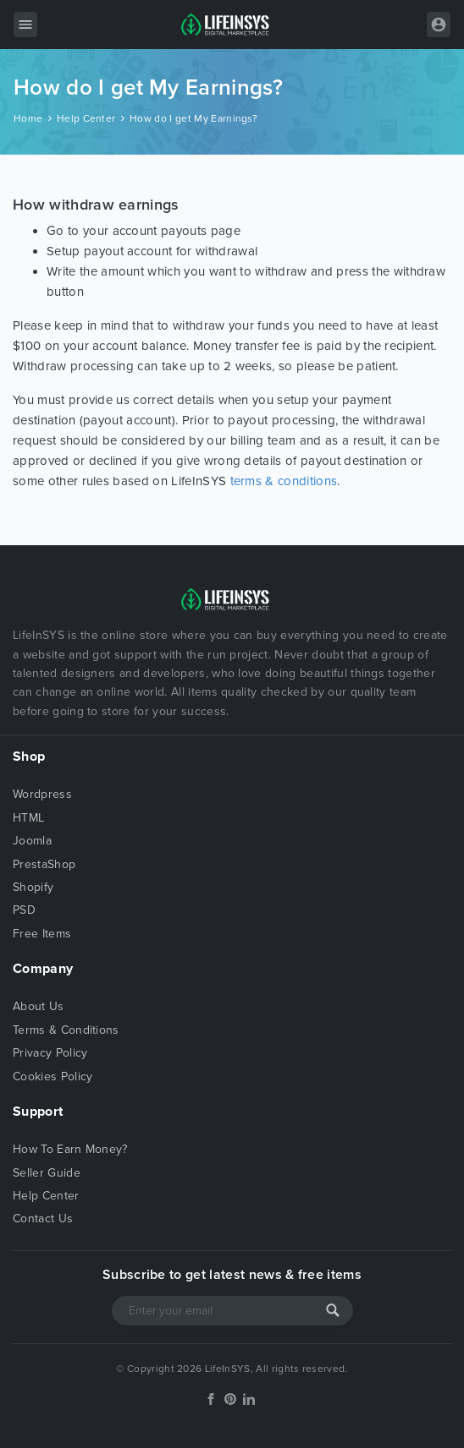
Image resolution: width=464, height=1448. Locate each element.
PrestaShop (44, 864)
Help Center (86, 118)
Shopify (33, 887)
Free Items (42, 933)
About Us (38, 1006)
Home (28, 118)
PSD (24, 910)
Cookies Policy (52, 1076)
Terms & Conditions (66, 1030)
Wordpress (42, 794)
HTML (28, 818)
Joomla (32, 840)
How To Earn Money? (70, 1149)
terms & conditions (284, 481)
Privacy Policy (50, 1053)
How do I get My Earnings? (193, 118)
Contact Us (43, 1218)
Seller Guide (46, 1173)
